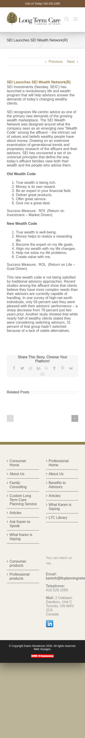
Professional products (19, 576)
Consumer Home (18, 463)
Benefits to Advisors (57, 485)
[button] (10, 418)
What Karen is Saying (21, 537)
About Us (17, 474)
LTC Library (58, 518)
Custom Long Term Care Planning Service (23, 500)
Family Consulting (18, 485)
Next (71, 62)
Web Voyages (42, 649)
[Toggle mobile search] (66, 19)
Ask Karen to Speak (20, 524)
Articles (15, 513)
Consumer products (18, 563)
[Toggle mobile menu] (75, 19)
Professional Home (59, 463)
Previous (56, 62)
